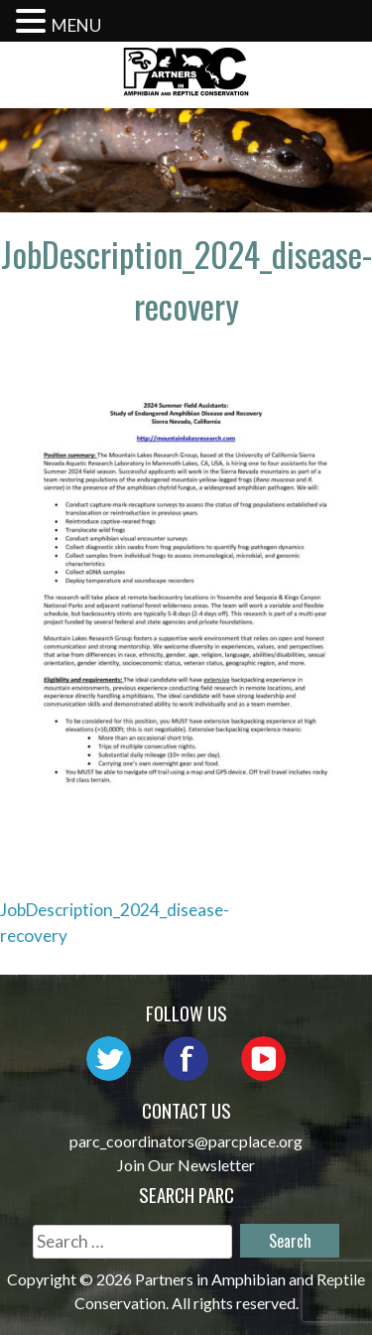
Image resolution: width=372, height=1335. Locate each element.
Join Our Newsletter (186, 1164)
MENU (76, 25)
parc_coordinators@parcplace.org (186, 1141)
